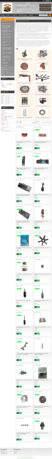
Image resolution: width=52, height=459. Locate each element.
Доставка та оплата (23, 15)
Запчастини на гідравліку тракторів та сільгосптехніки (6, 37)
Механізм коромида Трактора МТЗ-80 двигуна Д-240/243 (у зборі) (23, 433)
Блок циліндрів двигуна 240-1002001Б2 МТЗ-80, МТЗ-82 (23, 142)
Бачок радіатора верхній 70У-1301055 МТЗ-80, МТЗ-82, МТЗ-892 (41, 169)
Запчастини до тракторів (6, 23)
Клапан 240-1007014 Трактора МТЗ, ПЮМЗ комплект (42, 327)
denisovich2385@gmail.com (6, 130)
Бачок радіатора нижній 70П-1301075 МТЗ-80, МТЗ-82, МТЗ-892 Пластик (23, 221)
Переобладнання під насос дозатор (6, 60)
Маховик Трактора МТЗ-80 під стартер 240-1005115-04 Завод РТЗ (42, 407)
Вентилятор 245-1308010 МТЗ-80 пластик (42, 247)
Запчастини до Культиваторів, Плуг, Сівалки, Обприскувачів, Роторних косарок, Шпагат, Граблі (7, 49)
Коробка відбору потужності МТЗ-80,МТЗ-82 (42, 94)
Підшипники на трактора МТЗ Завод (42, 117)
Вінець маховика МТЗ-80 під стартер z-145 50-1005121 (24, 248)
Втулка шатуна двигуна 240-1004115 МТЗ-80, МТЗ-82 (43, 274)
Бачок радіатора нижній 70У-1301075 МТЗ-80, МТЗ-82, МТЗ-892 (23, 169)
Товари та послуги (4, 21)
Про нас (30, 15)
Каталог (8, 15)
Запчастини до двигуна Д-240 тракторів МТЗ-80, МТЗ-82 (25, 59)
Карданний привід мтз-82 (42, 71)
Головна (3, 15)
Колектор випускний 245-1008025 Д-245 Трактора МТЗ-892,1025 (42, 354)
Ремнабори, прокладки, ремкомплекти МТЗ (24, 117)
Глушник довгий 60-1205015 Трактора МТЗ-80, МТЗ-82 (23, 327)
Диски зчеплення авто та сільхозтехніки (6, 45)
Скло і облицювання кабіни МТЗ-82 (42, 106)
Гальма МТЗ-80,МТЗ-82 (24, 94)
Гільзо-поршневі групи (6, 39)
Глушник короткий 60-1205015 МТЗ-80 (23, 300)
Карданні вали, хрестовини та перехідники (7, 42)
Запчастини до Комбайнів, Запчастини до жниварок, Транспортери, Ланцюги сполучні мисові (6, 27)
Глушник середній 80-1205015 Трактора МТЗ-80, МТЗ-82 (42, 301)
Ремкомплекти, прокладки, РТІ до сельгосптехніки (7, 34)
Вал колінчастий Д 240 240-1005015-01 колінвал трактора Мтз (41, 221)
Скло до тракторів (5, 65)
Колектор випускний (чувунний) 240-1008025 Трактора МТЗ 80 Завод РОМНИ (24, 354)
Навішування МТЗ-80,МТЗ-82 (24, 106)
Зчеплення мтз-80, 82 (24, 71)
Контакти (15, 15)
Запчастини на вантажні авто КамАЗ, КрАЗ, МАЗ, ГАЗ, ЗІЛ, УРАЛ (7, 53)
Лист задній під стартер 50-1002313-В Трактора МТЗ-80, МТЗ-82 (23, 407)
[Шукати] (49, 15)
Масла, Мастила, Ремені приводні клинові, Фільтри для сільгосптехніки (7, 31)
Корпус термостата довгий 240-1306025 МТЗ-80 (42, 380)
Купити (20, 148)
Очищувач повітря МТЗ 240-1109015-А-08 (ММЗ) (42, 195)
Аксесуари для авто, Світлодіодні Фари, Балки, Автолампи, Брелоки (6, 56)
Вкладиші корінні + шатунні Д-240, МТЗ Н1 (24, 274)
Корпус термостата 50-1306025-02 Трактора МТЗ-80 (24, 380)
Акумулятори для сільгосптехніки (5, 63)
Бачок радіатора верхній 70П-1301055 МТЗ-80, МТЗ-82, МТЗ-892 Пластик (23, 195)
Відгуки (2, 73)
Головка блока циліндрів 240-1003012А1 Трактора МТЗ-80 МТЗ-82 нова (42, 142)
